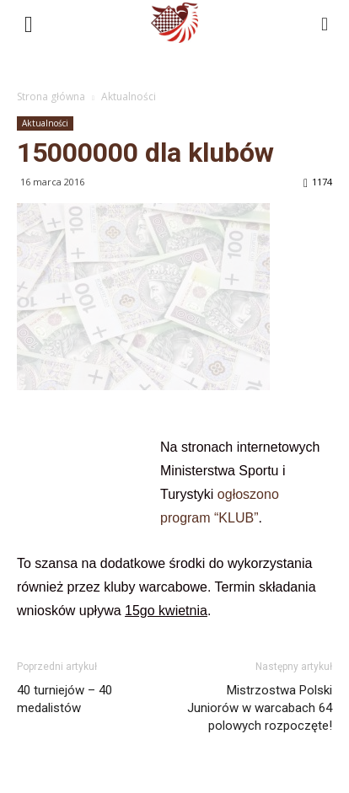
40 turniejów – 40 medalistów (64, 699)
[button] (325, 23)
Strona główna (51, 96)
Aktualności (128, 96)
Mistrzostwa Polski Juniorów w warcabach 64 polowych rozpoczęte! (259, 708)
